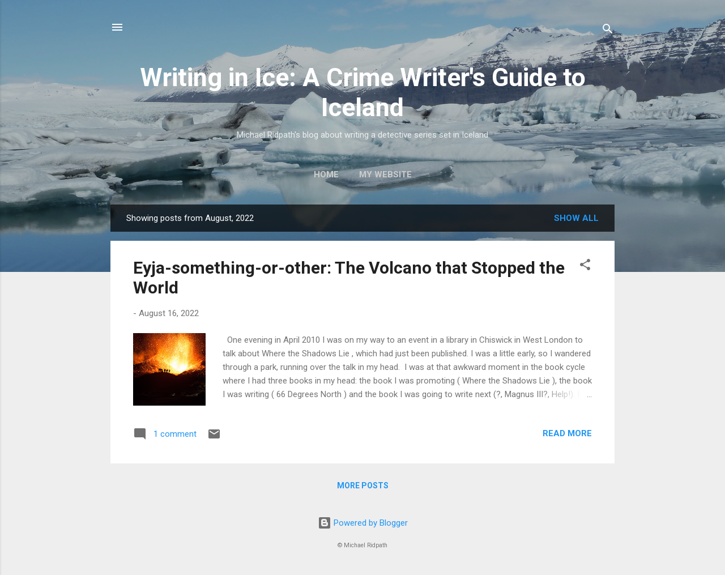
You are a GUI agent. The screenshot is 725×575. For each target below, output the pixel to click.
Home (326, 174)
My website (385, 174)
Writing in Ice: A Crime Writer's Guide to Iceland (363, 92)
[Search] (608, 31)
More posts (363, 485)
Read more (567, 433)
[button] (585, 266)
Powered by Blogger (363, 523)
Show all (576, 218)
